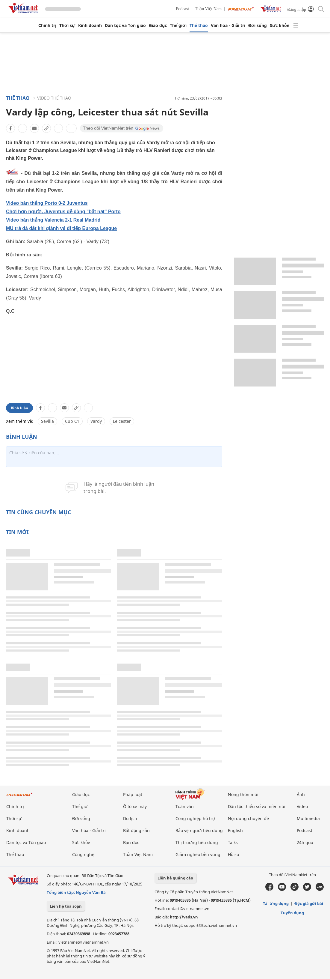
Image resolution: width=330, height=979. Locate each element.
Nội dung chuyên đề (248, 818)
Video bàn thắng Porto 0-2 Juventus (47, 203)
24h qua (305, 842)
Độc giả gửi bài (308, 903)
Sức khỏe (279, 25)
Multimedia (308, 818)
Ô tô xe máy (135, 806)
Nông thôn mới (243, 794)
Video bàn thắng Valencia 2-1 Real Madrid (53, 219)
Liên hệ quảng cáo (175, 878)
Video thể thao (54, 98)
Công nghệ (83, 854)
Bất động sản (136, 830)
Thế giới (178, 25)
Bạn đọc (131, 842)
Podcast (182, 9)
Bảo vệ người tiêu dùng (199, 830)
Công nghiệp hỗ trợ (195, 818)
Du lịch (130, 818)
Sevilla (47, 421)
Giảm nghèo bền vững (197, 854)
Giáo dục (158, 25)
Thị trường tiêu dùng (196, 842)
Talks (233, 842)
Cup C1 (72, 421)
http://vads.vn (184, 917)
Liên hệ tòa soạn (66, 906)
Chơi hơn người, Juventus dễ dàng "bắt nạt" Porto (63, 211)
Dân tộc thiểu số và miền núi (256, 806)
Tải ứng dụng (276, 903)
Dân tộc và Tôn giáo (125, 25)
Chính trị (47, 25)
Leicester (122, 421)
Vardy (96, 421)
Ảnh (301, 794)
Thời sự (67, 25)
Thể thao (199, 25)
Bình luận (19, 407)
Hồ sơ (233, 854)
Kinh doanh (90, 25)
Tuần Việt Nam (208, 9)
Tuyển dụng (292, 912)
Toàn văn (184, 806)
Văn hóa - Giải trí (228, 25)
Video (302, 806)
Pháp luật (132, 794)
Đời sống (257, 25)
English (235, 830)
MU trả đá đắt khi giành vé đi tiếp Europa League (61, 228)
